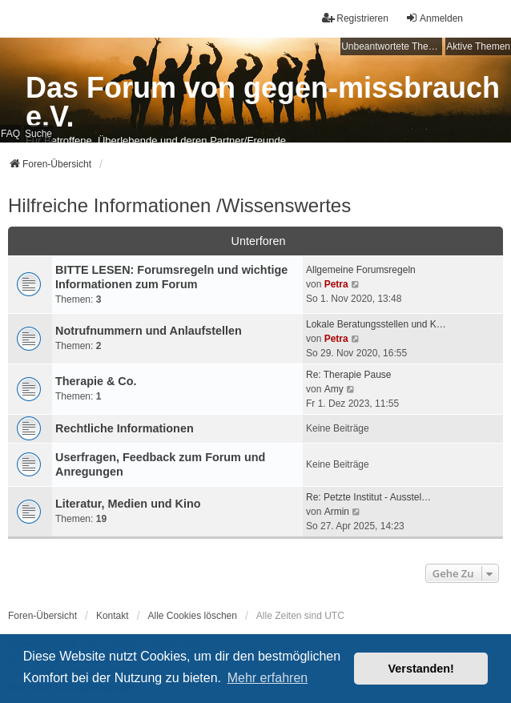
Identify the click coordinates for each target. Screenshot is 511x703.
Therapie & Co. (96, 381)
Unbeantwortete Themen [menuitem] (391, 46)
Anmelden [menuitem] (434, 18)
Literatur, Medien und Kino (128, 503)
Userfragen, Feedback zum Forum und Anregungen (160, 464)
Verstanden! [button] (421, 668)
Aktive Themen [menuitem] (478, 46)
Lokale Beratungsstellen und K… (376, 324)
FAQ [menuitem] (10, 133)
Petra (336, 284)
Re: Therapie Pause (349, 374)
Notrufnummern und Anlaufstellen (148, 330)
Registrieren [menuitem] (355, 18)
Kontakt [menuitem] (112, 615)
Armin (336, 511)
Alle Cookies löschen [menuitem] (192, 615)
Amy (334, 389)
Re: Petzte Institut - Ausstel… (368, 497)
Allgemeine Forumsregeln (361, 269)
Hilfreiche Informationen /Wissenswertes (179, 205)
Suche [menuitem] (38, 133)
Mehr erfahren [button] (267, 678)
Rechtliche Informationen (124, 428)
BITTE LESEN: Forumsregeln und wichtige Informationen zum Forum (171, 277)
